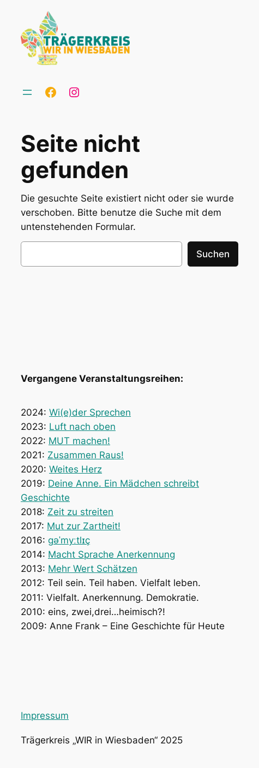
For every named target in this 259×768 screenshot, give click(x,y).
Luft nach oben (82, 426)
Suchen (213, 254)
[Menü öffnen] (27, 92)
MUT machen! (79, 440)
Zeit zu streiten (80, 511)
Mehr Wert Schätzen (92, 568)
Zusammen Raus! (85, 455)
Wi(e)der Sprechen (90, 412)
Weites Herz (75, 469)
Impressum (45, 715)
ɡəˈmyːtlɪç (69, 540)
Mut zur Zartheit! (84, 526)
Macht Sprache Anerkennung (111, 554)
